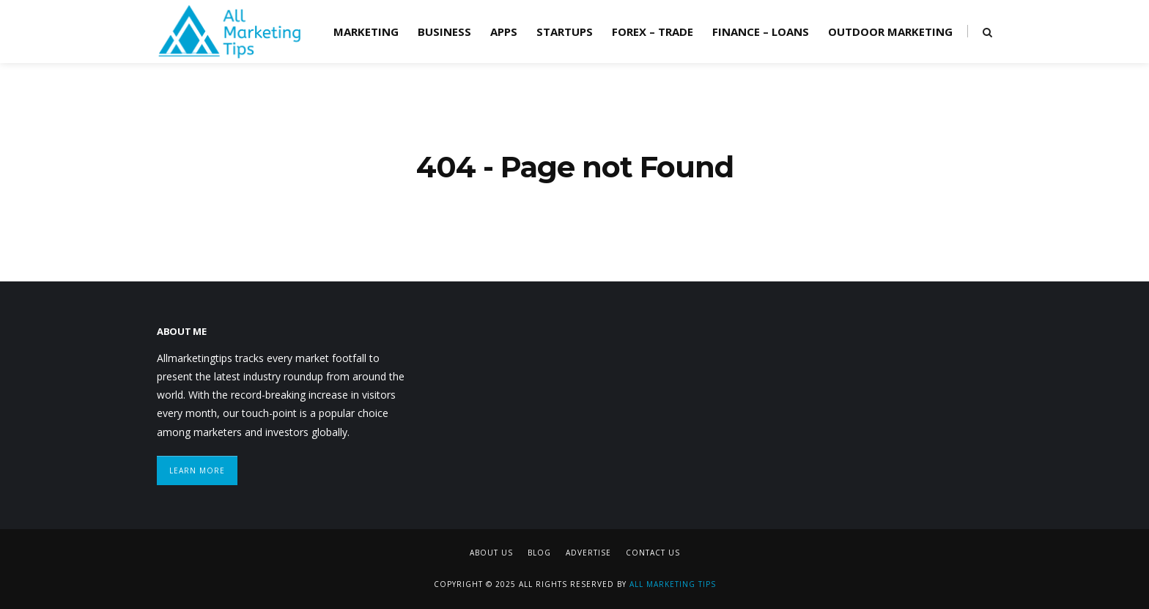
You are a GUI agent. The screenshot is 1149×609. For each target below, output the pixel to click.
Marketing (366, 31)
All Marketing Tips (672, 584)
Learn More (197, 470)
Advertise (588, 552)
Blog (539, 552)
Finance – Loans (760, 31)
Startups (564, 31)
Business (444, 31)
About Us (491, 552)
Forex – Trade (652, 31)
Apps (503, 31)
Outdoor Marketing (890, 31)
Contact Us (653, 552)
